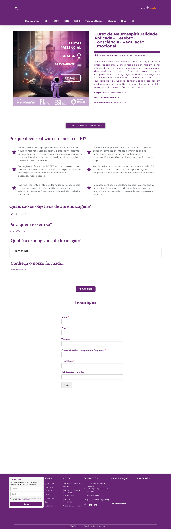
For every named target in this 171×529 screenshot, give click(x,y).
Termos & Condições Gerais (72, 485)
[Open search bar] (16, 8)
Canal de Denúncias (72, 506)
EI (133, 21)
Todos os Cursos (93, 21)
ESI (46, 21)
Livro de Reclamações (69, 500)
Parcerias (48, 494)
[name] (26, 489)
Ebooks (112, 21)
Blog (123, 21)
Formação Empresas (48, 488)
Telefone (66, 339)
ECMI (77, 21)
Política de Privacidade (23, 499)
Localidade (67, 361)
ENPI (56, 21)
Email (65, 328)
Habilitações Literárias (73, 372)
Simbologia (49, 498)
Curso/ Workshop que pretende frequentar (83, 350)
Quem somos (32, 21)
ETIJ (66, 21)
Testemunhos (50, 506)
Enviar (67, 385)
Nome (65, 317)
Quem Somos (50, 483)
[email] (26, 494)
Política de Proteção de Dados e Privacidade (72, 493)
